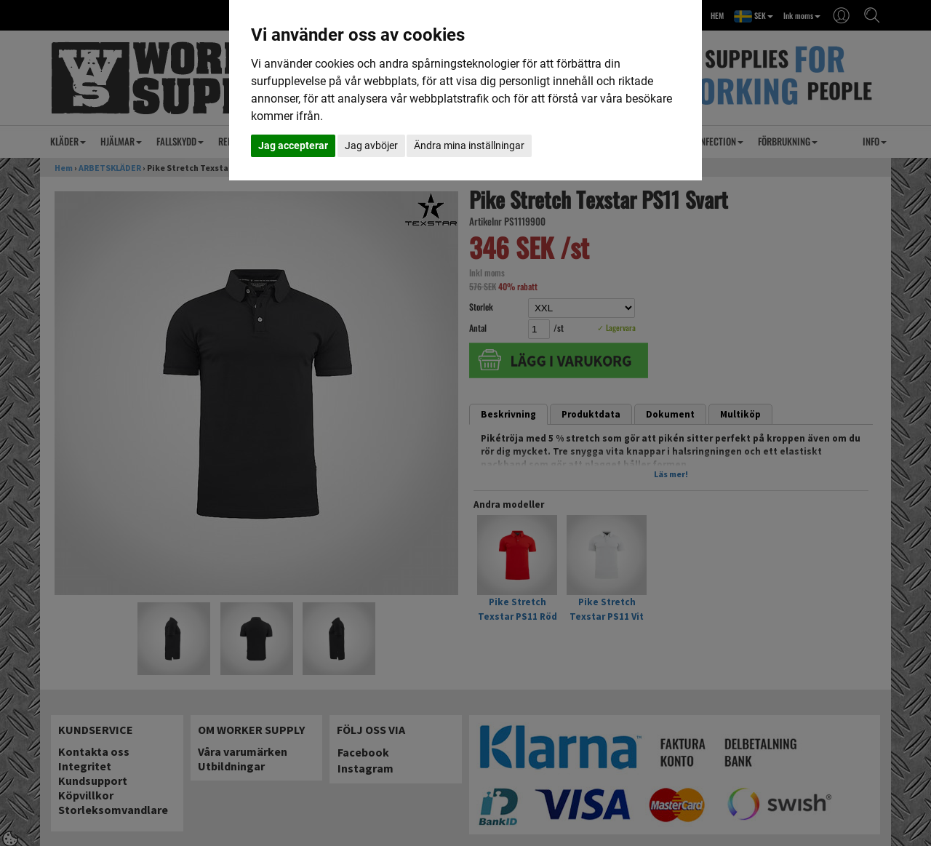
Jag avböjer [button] (371, 145)
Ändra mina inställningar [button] (469, 145)
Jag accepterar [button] (293, 145)
